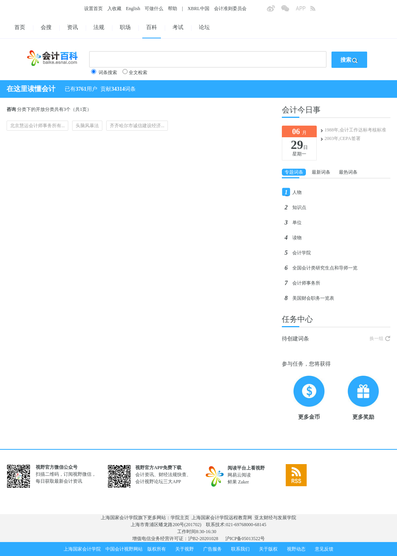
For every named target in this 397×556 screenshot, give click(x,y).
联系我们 (240, 549)
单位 (297, 222)
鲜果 (232, 482)
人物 (297, 192)
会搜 (46, 27)
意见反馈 (324, 549)
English (133, 8)
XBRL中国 (198, 8)
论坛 (204, 27)
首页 (19, 27)
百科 (151, 27)
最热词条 (348, 172)
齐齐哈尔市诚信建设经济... (137, 125)
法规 (98, 27)
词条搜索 (107, 72)
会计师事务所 (306, 283)
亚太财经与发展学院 (275, 517)
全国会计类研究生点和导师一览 (324, 268)
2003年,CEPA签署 (343, 138)
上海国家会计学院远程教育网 (222, 517)
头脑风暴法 (87, 125)
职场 (125, 27)
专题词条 (294, 172)
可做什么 (154, 8)
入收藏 (114, 8)
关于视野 (184, 549)
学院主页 (180, 517)
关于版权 (268, 549)
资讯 (72, 27)
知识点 (299, 207)
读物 (297, 237)
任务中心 (297, 319)
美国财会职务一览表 (313, 298)
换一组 (376, 338)
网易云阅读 (239, 475)
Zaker (243, 482)
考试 (178, 27)
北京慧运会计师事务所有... (37, 125)
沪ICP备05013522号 (245, 538)
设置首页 (93, 8)
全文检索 (138, 72)
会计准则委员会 (230, 8)
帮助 (172, 8)
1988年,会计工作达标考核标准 (355, 130)
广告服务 (212, 549)
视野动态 (296, 549)
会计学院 (301, 253)
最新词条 (321, 172)
